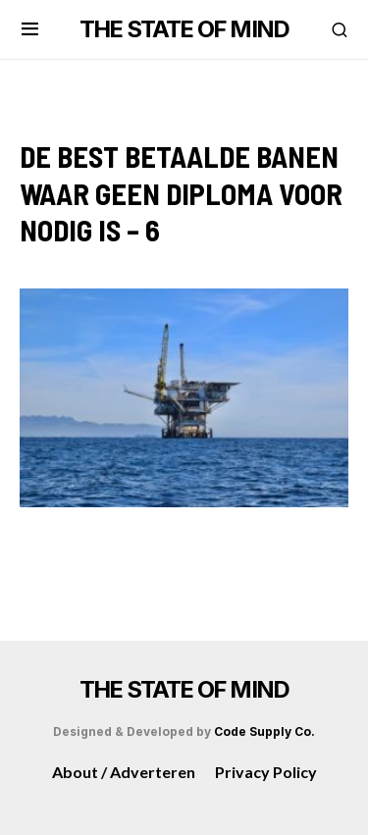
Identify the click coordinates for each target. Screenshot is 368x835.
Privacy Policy (266, 771)
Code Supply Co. (264, 731)
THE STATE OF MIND (184, 29)
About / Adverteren (123, 771)
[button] (30, 29)
